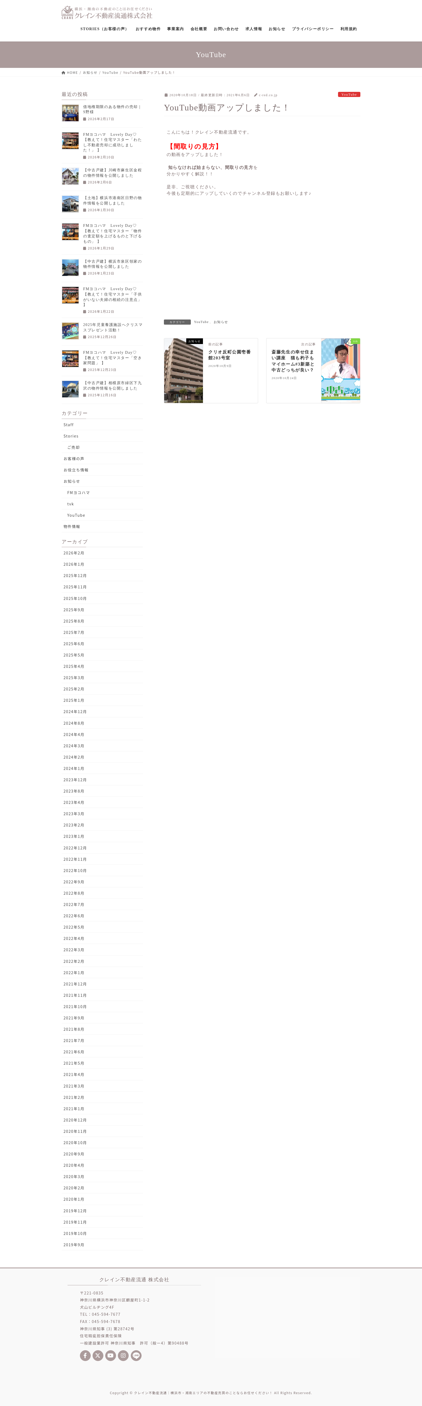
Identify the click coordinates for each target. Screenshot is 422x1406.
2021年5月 (74, 1063)
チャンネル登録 (259, 193)
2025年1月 (74, 700)
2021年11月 (75, 995)
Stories (71, 436)
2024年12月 (75, 711)
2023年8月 (74, 791)
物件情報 (72, 526)
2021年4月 (74, 1074)
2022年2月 (74, 961)
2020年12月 (75, 1120)
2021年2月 (74, 1097)
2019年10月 (75, 1233)
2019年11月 (75, 1222)
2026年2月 (74, 553)
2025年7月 (74, 632)
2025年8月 (74, 621)
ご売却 (73, 447)
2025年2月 (74, 689)
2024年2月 (74, 757)
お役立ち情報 (76, 470)
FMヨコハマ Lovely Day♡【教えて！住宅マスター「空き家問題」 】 (112, 357)
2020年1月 (74, 1199)
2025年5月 (74, 655)
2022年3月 (74, 949)
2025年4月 (74, 666)
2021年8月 (74, 1029)
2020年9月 (74, 1154)
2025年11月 (75, 586)
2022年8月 (74, 893)
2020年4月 (74, 1165)
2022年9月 (74, 881)
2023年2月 (74, 825)
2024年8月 (74, 723)
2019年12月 (75, 1210)
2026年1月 (74, 564)
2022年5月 (74, 927)
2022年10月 (75, 870)
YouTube (349, 94)
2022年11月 (75, 859)
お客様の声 (74, 458)
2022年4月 (74, 938)
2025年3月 (74, 677)
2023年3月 (74, 813)
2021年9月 (74, 1017)
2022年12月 (75, 847)
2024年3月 (74, 745)
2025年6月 (74, 643)
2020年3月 (74, 1176)
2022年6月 (74, 915)
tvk (70, 503)
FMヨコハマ (78, 492)
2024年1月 (74, 768)
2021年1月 (74, 1108)
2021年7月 (74, 1040)
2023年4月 (74, 802)
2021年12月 (75, 984)
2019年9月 (74, 1244)
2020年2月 (74, 1187)
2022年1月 (74, 972)
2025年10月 (75, 598)
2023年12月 (75, 779)
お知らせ (221, 322)
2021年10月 (75, 1006)
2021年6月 (74, 1051)
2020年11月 (75, 1131)
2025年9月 (74, 609)
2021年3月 (74, 1086)
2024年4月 (74, 734)
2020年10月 (75, 1142)
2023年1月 (74, 836)
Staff (69, 424)
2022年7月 (74, 904)
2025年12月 (75, 575)
